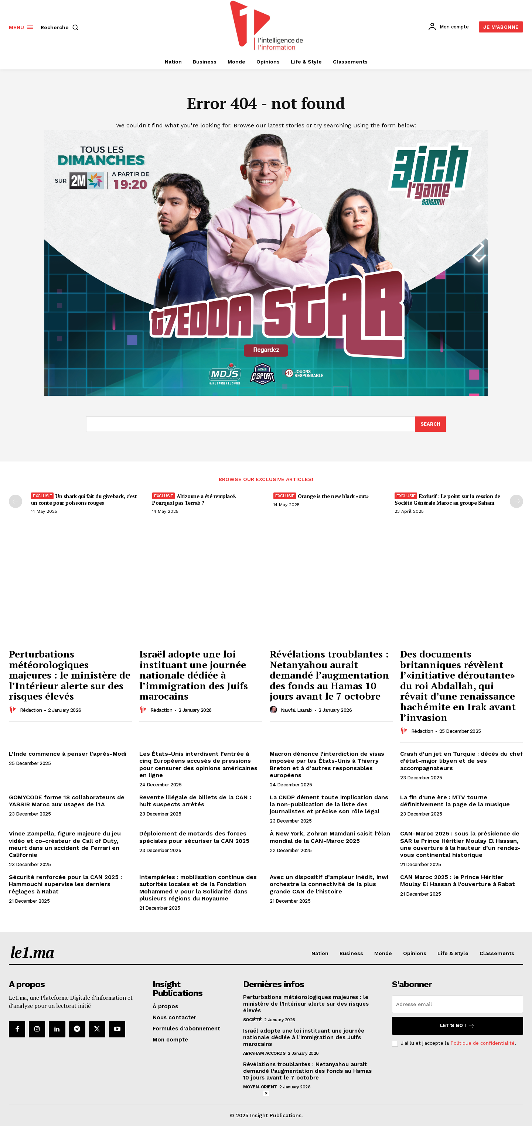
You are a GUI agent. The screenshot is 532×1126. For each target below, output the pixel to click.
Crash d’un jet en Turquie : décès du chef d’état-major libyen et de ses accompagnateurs (461, 760)
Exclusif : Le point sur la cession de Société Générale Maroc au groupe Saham (447, 499)
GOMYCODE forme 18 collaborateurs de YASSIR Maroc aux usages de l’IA (67, 801)
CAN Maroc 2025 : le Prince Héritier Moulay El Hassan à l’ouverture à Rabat (457, 880)
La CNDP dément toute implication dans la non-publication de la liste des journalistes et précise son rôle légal (329, 804)
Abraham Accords (264, 1053)
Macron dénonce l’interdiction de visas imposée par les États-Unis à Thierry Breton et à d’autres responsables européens (327, 764)
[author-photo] (13, 710)
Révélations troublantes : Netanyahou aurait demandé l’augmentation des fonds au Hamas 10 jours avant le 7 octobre (329, 675)
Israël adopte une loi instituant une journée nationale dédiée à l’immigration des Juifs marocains (193, 675)
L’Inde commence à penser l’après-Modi (67, 753)
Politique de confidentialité (482, 1043)
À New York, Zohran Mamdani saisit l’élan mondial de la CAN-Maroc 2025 (330, 837)
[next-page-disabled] (516, 501)
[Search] (430, 424)
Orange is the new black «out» (333, 496)
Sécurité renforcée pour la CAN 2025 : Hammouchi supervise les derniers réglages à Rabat (65, 884)
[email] (457, 1004)
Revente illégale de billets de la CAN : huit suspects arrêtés (195, 801)
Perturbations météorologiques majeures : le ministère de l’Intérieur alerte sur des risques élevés (69, 675)
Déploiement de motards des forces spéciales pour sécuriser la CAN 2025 (194, 837)
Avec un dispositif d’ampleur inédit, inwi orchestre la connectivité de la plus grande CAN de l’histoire (329, 884)
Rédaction (31, 710)
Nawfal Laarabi (297, 710)
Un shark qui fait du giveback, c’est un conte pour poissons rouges (84, 499)
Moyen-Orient (260, 1086)
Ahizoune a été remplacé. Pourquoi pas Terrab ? (194, 499)
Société (252, 1019)
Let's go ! (457, 1025)
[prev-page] (15, 501)
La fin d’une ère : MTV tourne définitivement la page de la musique (455, 801)
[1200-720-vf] (266, 394)
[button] (61, 27)
